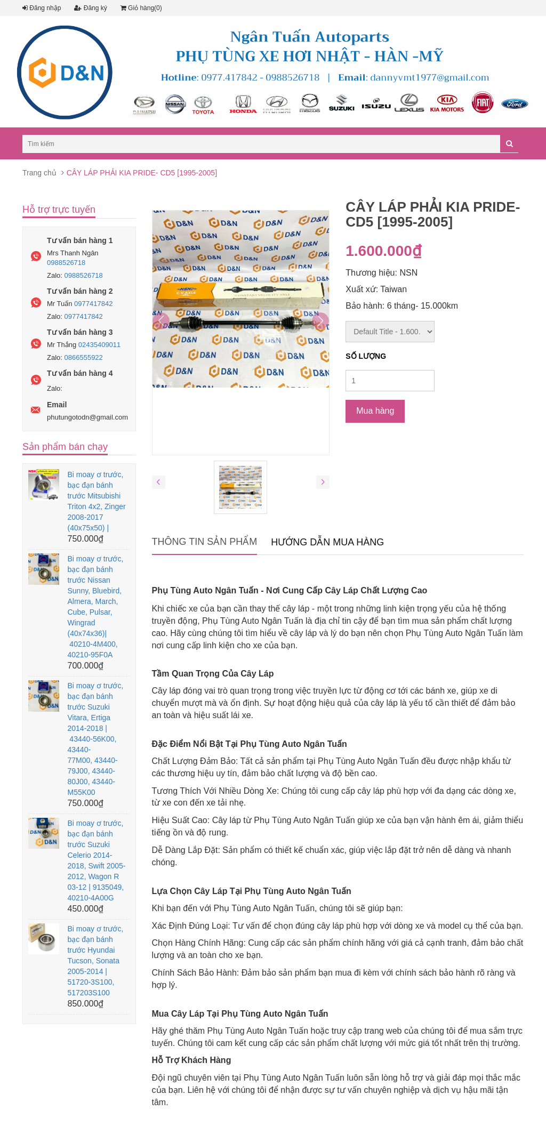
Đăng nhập (41, 8)
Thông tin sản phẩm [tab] (205, 541)
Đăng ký (90, 8)
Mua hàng (375, 410)
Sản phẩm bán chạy (65, 446)
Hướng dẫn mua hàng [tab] (327, 542)
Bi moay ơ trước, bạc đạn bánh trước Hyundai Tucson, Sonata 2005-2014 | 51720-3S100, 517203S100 (95, 960)
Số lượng (366, 356)
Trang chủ (39, 172)
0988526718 (66, 263)
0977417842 (93, 304)
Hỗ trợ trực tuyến (58, 209)
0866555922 (84, 357)
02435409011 (99, 345)
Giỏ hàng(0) (141, 8)
